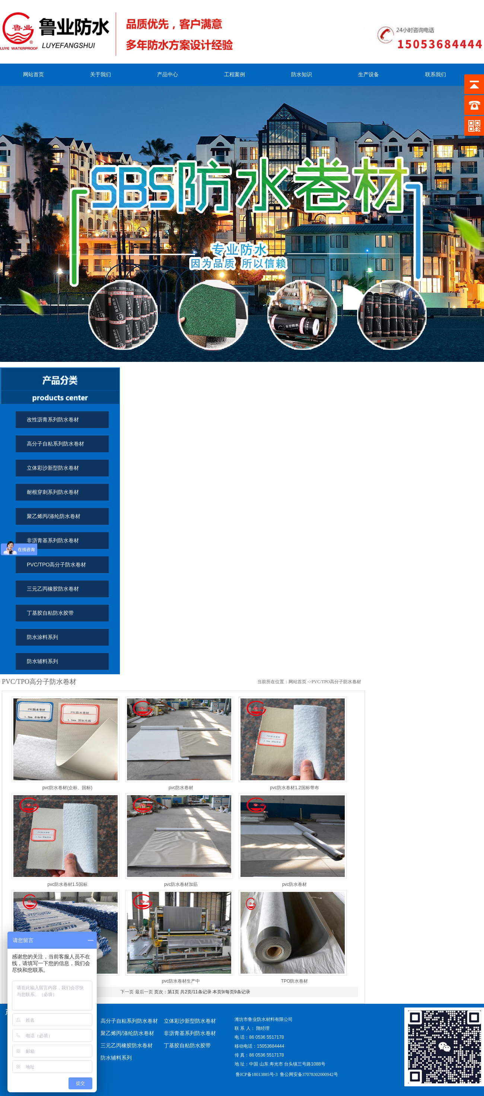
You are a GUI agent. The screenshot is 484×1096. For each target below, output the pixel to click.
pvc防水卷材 (181, 787)
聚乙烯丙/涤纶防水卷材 (53, 516)
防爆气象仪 (169, 1077)
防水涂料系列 (42, 637)
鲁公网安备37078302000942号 (309, 1074)
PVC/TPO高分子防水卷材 (56, 565)
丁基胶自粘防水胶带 (50, 613)
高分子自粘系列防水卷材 (55, 444)
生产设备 (368, 74)
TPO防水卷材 (294, 981)
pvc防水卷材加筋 (181, 884)
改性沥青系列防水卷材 (53, 419)
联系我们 (435, 74)
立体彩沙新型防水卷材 (53, 468)
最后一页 (144, 991)
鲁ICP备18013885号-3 (256, 1074)
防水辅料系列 (42, 661)
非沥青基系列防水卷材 (53, 540)
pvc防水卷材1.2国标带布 (294, 787)
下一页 (127, 991)
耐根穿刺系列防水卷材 (53, 492)
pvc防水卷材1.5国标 (67, 884)
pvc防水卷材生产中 (181, 981)
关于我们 (100, 74)
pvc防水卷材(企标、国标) (67, 787)
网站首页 (33, 74)
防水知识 (301, 74)
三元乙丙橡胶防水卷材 (53, 589)
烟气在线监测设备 (111, 1077)
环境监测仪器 (143, 1077)
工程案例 (234, 74)
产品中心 (167, 74)
